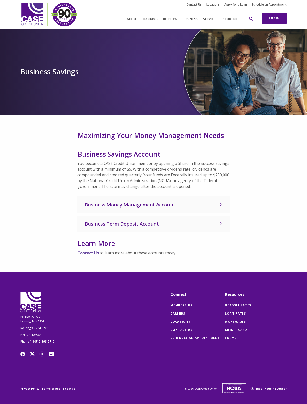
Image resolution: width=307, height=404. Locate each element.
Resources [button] (234, 294)
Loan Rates (235, 313)
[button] (153, 204)
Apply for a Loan (235, 4)
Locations (213, 4)
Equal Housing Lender (271, 388)
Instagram (42, 354)
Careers (178, 313)
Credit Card (236, 330)
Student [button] (230, 19)
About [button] (132, 19)
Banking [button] (150, 19)
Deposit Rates (238, 305)
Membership (182, 305)
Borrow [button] (170, 19)
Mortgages (235, 322)
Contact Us (194, 4)
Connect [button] (179, 294)
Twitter (32, 354)
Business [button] (190, 19)
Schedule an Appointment (269, 4)
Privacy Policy (29, 388)
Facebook (22, 354)
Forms (231, 338)
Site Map (69, 388)
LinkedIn (51, 354)
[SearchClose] (251, 19)
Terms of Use (51, 388)
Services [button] (210, 19)
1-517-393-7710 (43, 341)
